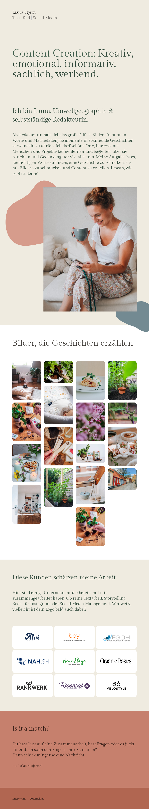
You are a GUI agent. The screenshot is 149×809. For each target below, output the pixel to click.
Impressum (19, 798)
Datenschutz (37, 798)
